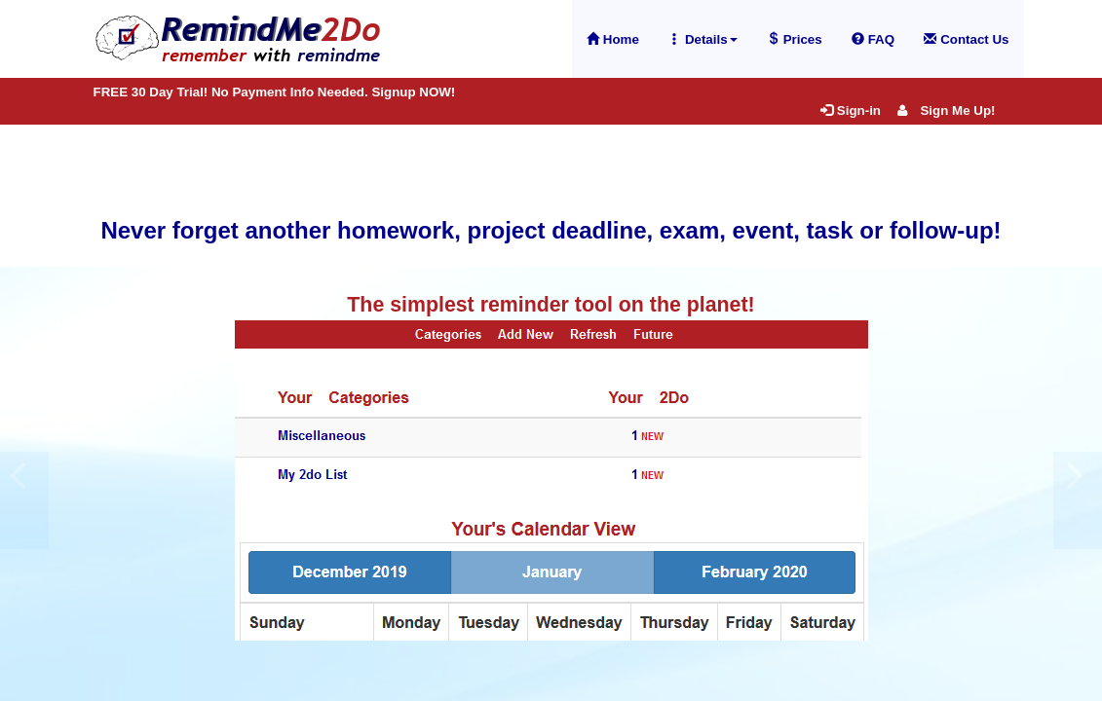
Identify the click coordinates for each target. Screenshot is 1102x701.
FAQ (873, 39)
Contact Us (966, 39)
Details (703, 39)
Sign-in (850, 110)
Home (613, 39)
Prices (794, 39)
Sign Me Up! (946, 110)
